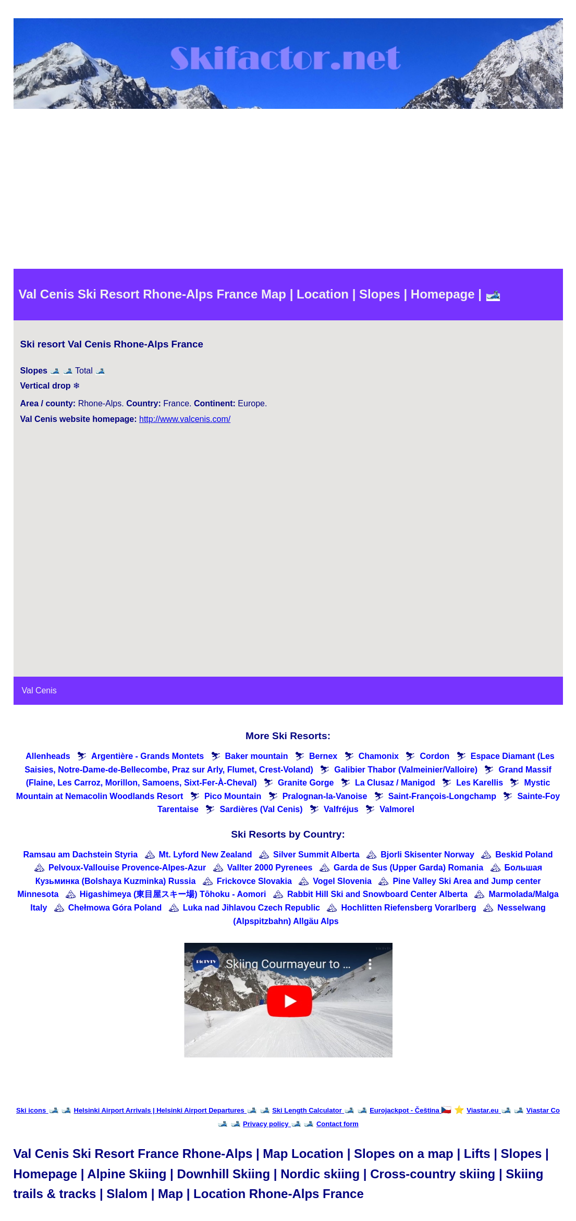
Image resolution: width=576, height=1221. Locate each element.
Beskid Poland (524, 854)
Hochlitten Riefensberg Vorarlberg (408, 907)
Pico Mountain (232, 796)
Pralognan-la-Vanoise (325, 796)
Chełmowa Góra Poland (115, 907)
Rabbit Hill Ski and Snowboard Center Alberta (377, 894)
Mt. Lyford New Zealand (205, 854)
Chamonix (379, 756)
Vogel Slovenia (342, 881)
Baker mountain (256, 756)
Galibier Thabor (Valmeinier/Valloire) (405, 769)
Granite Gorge (306, 782)
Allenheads (48, 756)
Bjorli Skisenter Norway (427, 854)
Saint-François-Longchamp (442, 796)
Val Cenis (39, 690)
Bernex (323, 756)
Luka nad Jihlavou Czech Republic (251, 907)
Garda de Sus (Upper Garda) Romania (408, 867)
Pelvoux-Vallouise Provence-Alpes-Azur (127, 867)
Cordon (434, 756)
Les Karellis (479, 782)
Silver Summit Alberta (316, 854)
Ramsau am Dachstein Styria (80, 854)
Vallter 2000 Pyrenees (270, 867)
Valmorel (396, 809)
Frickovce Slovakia (254, 881)
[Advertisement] (288, 191)
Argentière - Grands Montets (147, 756)
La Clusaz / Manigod (395, 782)
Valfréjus (341, 809)
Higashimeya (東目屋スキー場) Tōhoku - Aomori (173, 894)
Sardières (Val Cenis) (260, 809)
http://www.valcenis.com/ (184, 419)
